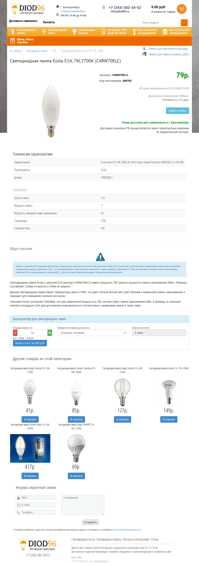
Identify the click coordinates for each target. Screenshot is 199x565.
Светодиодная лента (83, 539)
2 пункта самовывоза (73, 11)
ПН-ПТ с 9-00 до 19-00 (73, 15)
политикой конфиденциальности (126, 530)
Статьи (154, 539)
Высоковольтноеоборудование (176, 31)
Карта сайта (76, 557)
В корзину (30, 419)
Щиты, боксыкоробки (21, 40)
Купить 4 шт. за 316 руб (29, 343)
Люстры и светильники (136, 539)
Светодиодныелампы (22, 31)
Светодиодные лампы (108, 539)
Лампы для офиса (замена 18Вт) (168, 54)
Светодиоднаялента (53, 31)
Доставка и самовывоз (23, 21)
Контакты (49, 22)
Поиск (184, 23)
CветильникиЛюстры (83, 31)
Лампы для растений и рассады (168, 48)
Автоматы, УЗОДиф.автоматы (113, 31)
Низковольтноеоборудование (144, 31)
